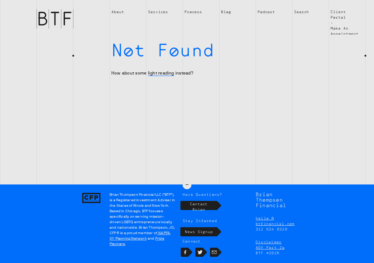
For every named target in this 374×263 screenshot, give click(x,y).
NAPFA (163, 233)
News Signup (201, 231)
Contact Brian (203, 205)
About (117, 11)
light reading (161, 73)
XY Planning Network (128, 238)
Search (301, 11)
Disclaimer (269, 242)
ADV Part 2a (270, 247)
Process (193, 11)
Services (158, 11)
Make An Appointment (345, 31)
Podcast (266, 11)
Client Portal (338, 14)
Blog (226, 11)
